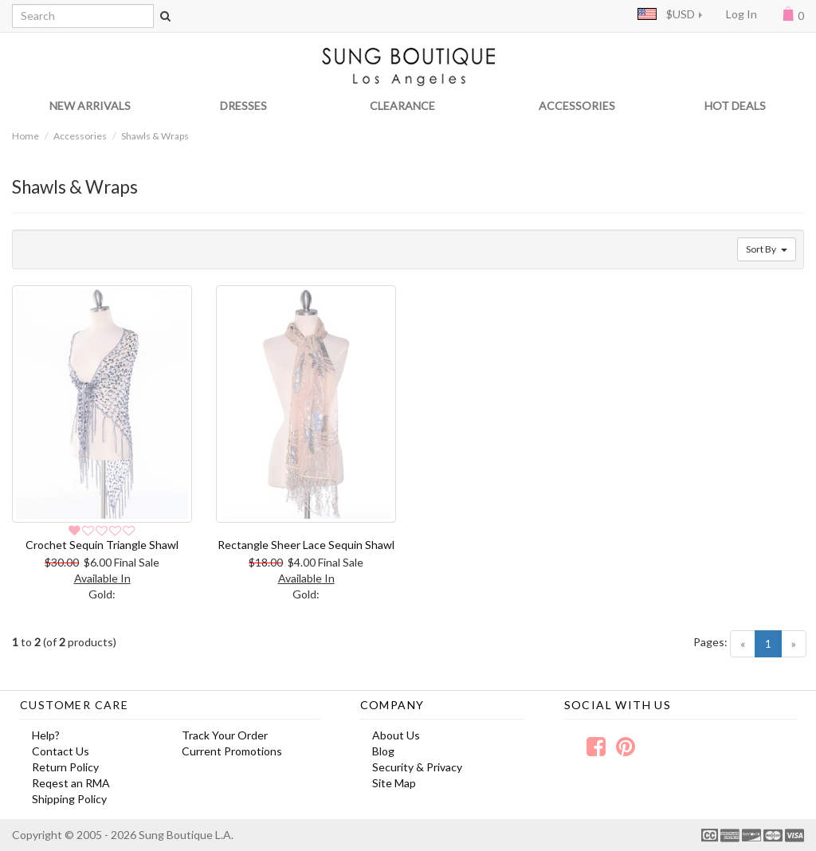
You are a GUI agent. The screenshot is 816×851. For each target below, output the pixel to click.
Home (25, 136)
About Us (396, 735)
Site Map (394, 783)
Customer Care (74, 705)
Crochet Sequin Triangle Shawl (102, 544)
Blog (383, 751)
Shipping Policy (69, 799)
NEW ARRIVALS (90, 105)
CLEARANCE (402, 105)
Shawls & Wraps (155, 136)
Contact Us (60, 751)
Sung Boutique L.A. (186, 834)
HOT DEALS (735, 105)
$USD (666, 14)
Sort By (766, 249)
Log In (741, 14)
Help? (46, 735)
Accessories (80, 136)
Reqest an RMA (71, 783)
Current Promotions (232, 751)
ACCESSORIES (577, 105)
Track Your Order (225, 735)
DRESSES (243, 105)
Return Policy (65, 767)
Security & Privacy (417, 767)
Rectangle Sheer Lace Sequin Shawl (306, 544)
